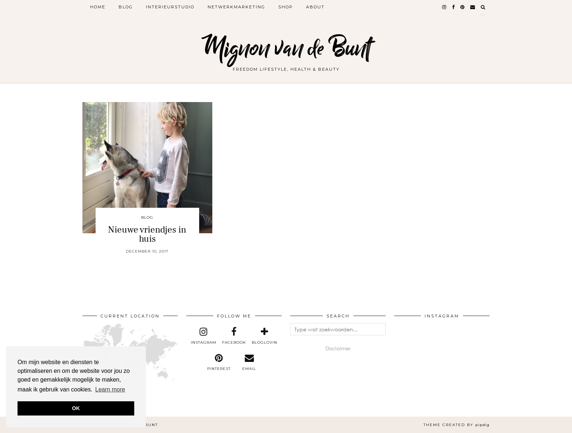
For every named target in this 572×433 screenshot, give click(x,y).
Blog (126, 6)
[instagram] (444, 7)
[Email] (473, 7)
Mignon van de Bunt (286, 48)
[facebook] (453, 7)
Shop (285, 6)
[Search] (483, 7)
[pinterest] (462, 7)
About (315, 6)
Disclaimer (338, 348)
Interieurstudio (170, 6)
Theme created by (457, 424)
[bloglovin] (264, 336)
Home (97, 6)
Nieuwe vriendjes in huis (147, 234)
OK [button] (76, 408)
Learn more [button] (110, 389)
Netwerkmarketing (236, 6)
